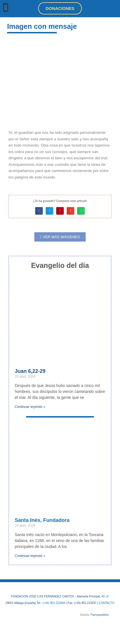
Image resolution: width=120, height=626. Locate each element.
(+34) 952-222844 (54, 603)
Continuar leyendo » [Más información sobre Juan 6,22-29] (30, 407)
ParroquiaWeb (99, 614)
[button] (5, 7)
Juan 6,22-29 (30, 371)
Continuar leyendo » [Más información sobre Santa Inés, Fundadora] (30, 556)
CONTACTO (106, 603)
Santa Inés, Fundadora (42, 520)
